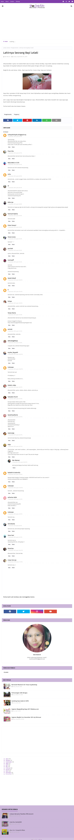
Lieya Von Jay (12, 560)
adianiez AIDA (12, 497)
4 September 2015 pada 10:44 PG (15, 291)
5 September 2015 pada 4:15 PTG (15, 499)
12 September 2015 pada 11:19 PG (15, 562)
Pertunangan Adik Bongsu (19, 693)
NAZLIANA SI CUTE (13, 163)
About (7, 1)
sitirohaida (11, 524)
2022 (7, 771)
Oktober (8, 760)
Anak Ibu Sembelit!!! (16, 822)
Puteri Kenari (12, 225)
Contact (12, 1)
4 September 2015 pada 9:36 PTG (15, 474)
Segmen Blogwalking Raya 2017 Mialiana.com (25, 709)
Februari (8, 768)
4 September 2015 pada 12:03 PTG (15, 354)
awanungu (11, 433)
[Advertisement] (37, 24)
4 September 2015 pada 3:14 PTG (15, 398)
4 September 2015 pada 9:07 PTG (15, 446)
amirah (10, 329)
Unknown (11, 367)
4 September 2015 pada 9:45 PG (15, 238)
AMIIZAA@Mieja (13, 341)
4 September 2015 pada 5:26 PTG (15, 416)
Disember (8, 772)
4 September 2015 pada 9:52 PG (15, 250)
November (9, 774)
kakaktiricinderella (14, 472)
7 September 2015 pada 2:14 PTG (15, 537)
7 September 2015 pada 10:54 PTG (15, 550)
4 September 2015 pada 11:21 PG (15, 314)
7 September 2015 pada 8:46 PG (15, 525)
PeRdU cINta (12, 385)
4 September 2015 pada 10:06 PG (15, 280)
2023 (7, 759)
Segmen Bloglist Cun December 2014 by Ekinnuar (26, 717)
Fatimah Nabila (13, 214)
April (7, 765)
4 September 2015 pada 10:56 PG (15, 303)
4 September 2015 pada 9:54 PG (15, 262)
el (8, 186)
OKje (9, 444)
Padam (13, 147)
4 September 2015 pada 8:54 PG (15, 187)
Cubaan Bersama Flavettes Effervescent (21, 814)
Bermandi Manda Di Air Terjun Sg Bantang (24, 684)
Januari (8, 769)
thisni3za (11, 548)
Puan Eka (11, 151)
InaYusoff (11, 260)
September (9, 762)
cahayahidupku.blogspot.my (17, 135)
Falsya (10, 301)
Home (2, 1)
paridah (10, 248)
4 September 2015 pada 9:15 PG (15, 215)
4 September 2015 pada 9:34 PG (15, 227)
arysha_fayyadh (13, 352)
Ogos (7, 763)
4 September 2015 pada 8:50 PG (15, 176)
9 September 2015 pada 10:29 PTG (19, 462)
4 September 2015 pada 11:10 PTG (15, 487)
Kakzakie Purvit (13, 397)
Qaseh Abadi (12, 278)
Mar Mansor (7, 56)
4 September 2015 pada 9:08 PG (15, 204)
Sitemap (18, 1)
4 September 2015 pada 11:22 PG (15, 342)
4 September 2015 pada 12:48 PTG (15, 369)
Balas (9, 147)
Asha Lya (10, 202)
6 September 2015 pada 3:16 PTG (15, 514)
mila (9, 174)
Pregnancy (16, 114)
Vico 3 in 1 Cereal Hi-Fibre (17, 830)
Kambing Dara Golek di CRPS (20, 701)
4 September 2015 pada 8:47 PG (15, 153)
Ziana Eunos (12, 237)
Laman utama (6, 47)
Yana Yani (11, 535)
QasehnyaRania (13, 415)
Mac (7, 766)
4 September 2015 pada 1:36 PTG (15, 387)
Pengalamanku (14, 47)
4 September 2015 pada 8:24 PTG (15, 434)
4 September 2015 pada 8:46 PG (15, 136)
